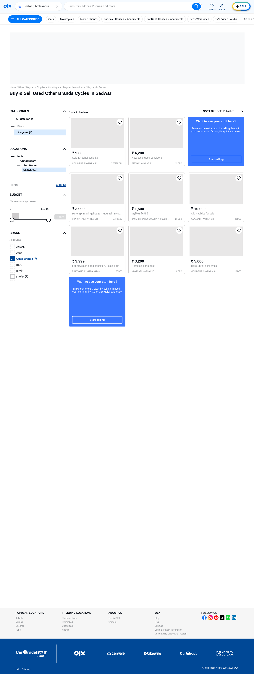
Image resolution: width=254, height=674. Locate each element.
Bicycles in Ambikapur (74, 87)
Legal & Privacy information (168, 630)
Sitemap (159, 626)
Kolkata (19, 618)
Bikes (21, 87)
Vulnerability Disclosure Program (171, 633)
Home (13, 87)
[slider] (12, 220)
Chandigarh (68, 626)
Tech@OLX (114, 618)
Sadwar (30, 169)
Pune (18, 630)
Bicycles (30, 87)
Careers (113, 622)
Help (157, 622)
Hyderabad (67, 622)
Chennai (20, 626)
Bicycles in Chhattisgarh (49, 87)
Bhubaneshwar (69, 618)
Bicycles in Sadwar (96, 87)
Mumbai (20, 622)
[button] (57, 6)
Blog (157, 618)
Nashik (65, 630)
